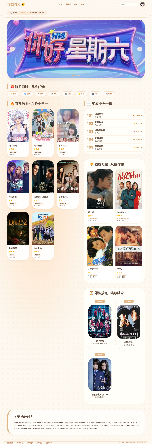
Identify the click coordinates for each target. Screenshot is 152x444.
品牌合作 (30, 443)
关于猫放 (10, 443)
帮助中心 (20, 443)
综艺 (75, 4)
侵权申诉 (49, 443)
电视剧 (68, 4)
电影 (60, 4)
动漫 (82, 4)
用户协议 (39, 443)
